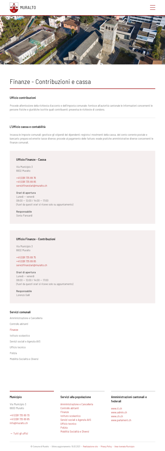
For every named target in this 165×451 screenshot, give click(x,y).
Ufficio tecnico (18, 347)
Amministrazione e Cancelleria (26, 318)
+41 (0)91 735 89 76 (26, 177)
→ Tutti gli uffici (19, 433)
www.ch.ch (117, 416)
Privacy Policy (106, 446)
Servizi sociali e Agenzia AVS (25, 341)
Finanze (14, 329)
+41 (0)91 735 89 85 (26, 181)
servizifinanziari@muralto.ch (31, 185)
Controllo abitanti (19, 324)
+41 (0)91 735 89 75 (26, 257)
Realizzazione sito (90, 446)
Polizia (13, 353)
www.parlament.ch (121, 420)
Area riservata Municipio (124, 446)
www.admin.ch (119, 412)
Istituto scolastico (20, 335)
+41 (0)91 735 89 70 (20, 415)
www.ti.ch (116, 408)
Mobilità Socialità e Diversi (24, 359)
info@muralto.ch (19, 423)
